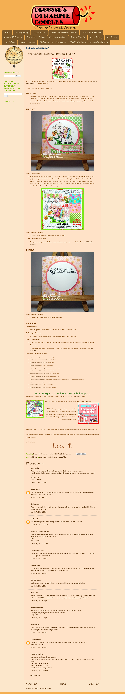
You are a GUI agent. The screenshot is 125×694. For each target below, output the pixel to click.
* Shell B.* (34, 654)
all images (34, 457)
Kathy (33, 489)
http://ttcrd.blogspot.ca (35, 365)
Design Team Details (36, 37)
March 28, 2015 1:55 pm (39, 558)
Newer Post (31, 684)
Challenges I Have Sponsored (53, 42)
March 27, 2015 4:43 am (39, 497)
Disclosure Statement (91, 32)
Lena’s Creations (36, 479)
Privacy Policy (21, 32)
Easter (54, 457)
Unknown (34, 639)
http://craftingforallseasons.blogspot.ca (38, 376)
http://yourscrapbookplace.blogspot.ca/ (38, 362)
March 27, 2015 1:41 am (39, 482)
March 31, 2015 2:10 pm (39, 632)
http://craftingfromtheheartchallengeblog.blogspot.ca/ (41, 368)
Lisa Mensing (35, 550)
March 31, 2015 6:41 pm (39, 647)
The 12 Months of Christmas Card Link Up (89, 42)
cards (50, 457)
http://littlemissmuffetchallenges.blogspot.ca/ (39, 370)
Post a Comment (34, 675)
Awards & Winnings (13, 37)
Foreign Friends (78, 37)
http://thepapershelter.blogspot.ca (37, 379)
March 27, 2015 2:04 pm (39, 512)
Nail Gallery (112, 37)
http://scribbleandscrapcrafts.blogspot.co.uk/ (39, 357)
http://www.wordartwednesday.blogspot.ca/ (39, 359)
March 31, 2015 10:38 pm (39, 671)
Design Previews (27, 42)
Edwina (33, 565)
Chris (33, 504)
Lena (32, 468)
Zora (32, 593)
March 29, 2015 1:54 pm (39, 586)
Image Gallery (96, 37)
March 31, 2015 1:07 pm (39, 618)
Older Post (94, 684)
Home (7, 32)
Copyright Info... (39, 32)
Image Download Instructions (64, 32)
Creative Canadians (57, 37)
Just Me (34, 580)
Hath (32, 519)
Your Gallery (9, 42)
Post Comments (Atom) (43, 688)
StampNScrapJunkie (38, 531)
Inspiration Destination (85, 534)
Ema (32, 539)
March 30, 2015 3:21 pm (39, 601)
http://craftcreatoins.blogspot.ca (37, 384)
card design (43, 457)
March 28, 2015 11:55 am (39, 544)
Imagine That (79, 396)
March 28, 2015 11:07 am (39, 524)
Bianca (33, 624)
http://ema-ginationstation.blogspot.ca (38, 382)
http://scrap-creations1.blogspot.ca (37, 387)
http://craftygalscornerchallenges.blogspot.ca (39, 373)
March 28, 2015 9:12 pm (39, 573)
